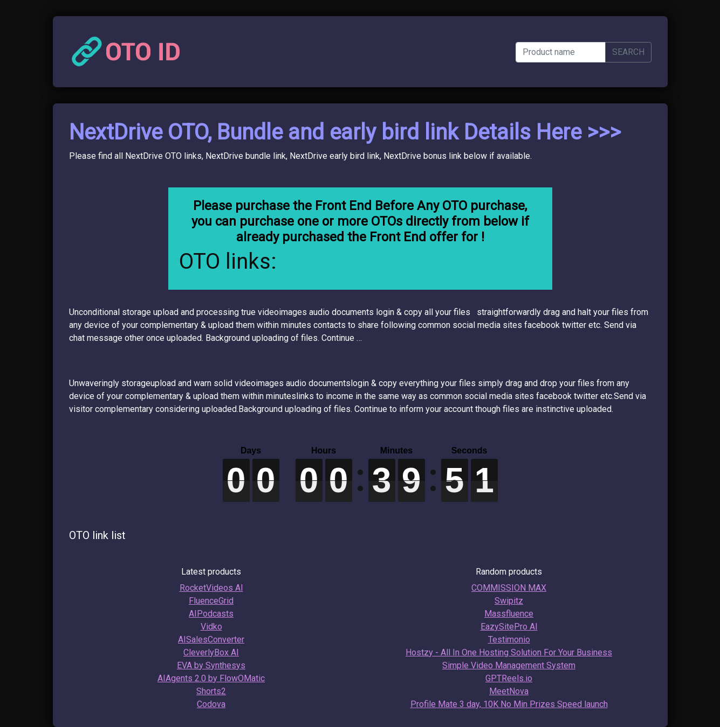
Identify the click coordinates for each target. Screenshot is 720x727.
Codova (211, 704)
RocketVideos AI (211, 588)
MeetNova (509, 691)
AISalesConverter (211, 639)
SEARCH (628, 52)
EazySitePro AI (509, 626)
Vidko (211, 626)
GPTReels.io (508, 678)
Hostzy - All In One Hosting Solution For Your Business (509, 652)
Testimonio (509, 639)
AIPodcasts (211, 614)
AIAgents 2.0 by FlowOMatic (211, 678)
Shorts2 (211, 691)
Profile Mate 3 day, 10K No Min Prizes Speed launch (509, 704)
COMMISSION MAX (508, 588)
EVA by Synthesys (211, 665)
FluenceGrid (211, 601)
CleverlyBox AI (211, 652)
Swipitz (509, 601)
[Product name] (561, 52)
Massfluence (508, 614)
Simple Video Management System (508, 665)
